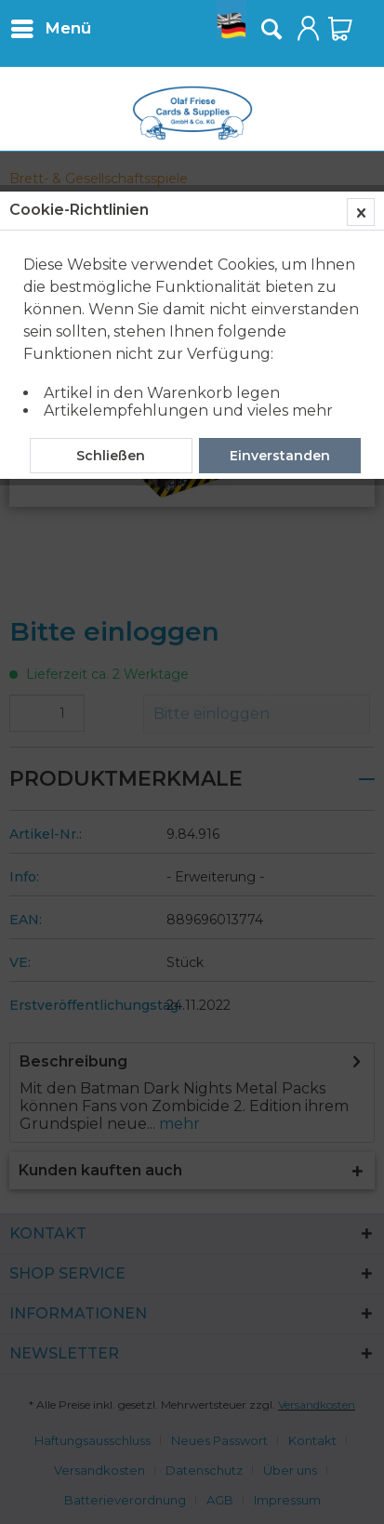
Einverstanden (280, 455)
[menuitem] (50, 28)
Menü (51, 25)
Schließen (110, 455)
